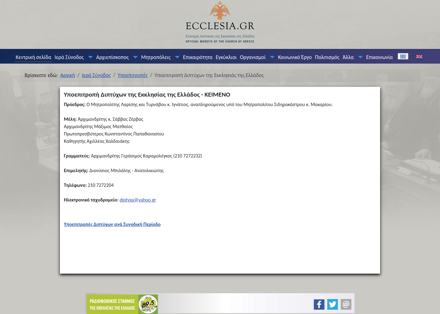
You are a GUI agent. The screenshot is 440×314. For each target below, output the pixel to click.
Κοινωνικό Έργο (295, 57)
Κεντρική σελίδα (33, 57)
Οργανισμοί (253, 57)
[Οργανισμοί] (271, 57)
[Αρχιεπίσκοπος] (134, 57)
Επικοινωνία (379, 57)
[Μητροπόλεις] (176, 57)
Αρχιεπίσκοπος (112, 57)
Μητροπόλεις (155, 57)
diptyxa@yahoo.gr (137, 200)
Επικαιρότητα (197, 57)
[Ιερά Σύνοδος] (89, 57)
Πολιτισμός (327, 57)
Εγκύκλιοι (226, 57)
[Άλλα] (359, 57)
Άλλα (348, 57)
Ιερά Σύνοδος (69, 57)
